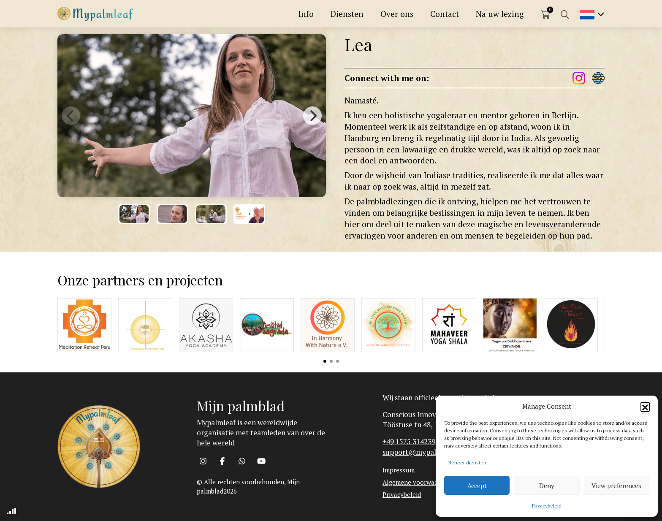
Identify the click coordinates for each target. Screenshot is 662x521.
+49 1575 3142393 (411, 441)
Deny (546, 485)
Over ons (396, 13)
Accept (477, 485)
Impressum (399, 470)
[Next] (312, 115)
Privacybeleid (547, 505)
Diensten (347, 13)
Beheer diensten (467, 462)
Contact (444, 13)
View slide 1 (324, 361)
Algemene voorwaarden (417, 482)
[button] (645, 406)
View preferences (616, 485)
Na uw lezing (500, 13)
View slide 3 (337, 361)
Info (306, 13)
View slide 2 (331, 361)
